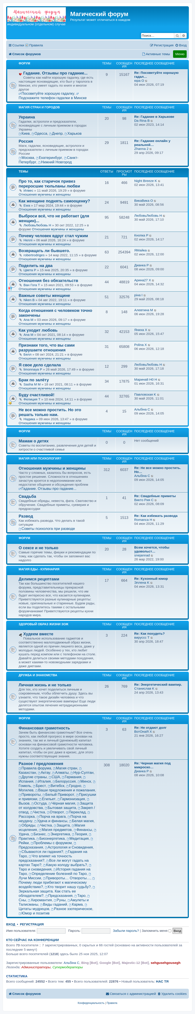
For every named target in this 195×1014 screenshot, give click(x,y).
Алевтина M (143, 310)
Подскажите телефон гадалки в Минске (53, 96)
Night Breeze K (145, 181)
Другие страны (33, 777)
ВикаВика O (143, 200)
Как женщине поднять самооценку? (54, 201)
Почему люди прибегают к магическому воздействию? (57, 883)
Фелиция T (31, 399)
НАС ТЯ (162, 981)
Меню (179, 54)
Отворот (55, 812)
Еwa (27, 205)
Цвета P (29, 270)
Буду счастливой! (36, 395)
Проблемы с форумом (51, 843)
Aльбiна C (142, 409)
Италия (43, 781)
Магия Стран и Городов (39, 107)
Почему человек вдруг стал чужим (53, 235)
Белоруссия (64, 781)
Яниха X (140, 330)
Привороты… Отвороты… (66, 878)
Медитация (78, 838)
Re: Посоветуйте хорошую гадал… (156, 74)
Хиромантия (40, 900)
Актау (44, 772)
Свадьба (27, 496)
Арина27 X (142, 280)
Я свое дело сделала (40, 365)
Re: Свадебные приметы (155, 496)
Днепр (56, 133)
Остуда (39, 803)
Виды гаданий (53, 904)
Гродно (73, 786)
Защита (62, 825)
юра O (139, 80)
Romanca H (143, 520)
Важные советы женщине (44, 295)
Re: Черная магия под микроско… (152, 765)
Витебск (56, 786)
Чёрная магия (61, 803)
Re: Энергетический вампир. (158, 684)
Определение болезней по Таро (58, 874)
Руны (60, 900)
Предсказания (59, 896)
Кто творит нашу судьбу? (68, 887)
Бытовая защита (60, 808)
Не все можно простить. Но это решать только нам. (50, 412)
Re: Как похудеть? (149, 633)
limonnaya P (32, 369)
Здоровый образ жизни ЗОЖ (43, 624)
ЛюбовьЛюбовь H (37, 225)
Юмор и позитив (34, 913)
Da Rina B (142, 120)
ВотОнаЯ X (143, 731)
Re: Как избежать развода (155, 516)
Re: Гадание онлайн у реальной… (152, 143)
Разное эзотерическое (71, 909)
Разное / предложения (41, 763)
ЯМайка (140, 250)
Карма (76, 904)
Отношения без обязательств (48, 280)
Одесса (39, 133)
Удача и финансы (50, 821)
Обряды (27, 825)
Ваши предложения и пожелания (65, 790)
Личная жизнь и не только (45, 685)
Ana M (28, 320)
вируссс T (141, 637)
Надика (29, 419)
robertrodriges (34, 255)
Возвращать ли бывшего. (44, 250)
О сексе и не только (38, 547)
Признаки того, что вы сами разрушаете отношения (47, 347)
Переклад (76, 812)
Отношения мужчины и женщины (45, 194)
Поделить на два (36, 265)
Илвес (28, 190)
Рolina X (140, 345)
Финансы (83, 830)
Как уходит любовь (38, 330)
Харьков (73, 133)
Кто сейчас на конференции (32, 940)
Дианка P (141, 265)
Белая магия (81, 821)
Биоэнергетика (51, 838)
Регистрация (32, 924)
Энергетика (59, 834)
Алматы (60, 772)
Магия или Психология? (40, 458)
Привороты (30, 794)
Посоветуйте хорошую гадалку (46, 93)
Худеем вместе (38, 634)
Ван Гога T (31, 285)
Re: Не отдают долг (150, 727)
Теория (79, 834)
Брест (39, 786)
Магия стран (65, 768)
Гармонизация (71, 799)
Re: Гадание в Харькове (154, 116)
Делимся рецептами (39, 579)
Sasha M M (32, 384)
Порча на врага (51, 816)
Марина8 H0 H (145, 379)
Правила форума (35, 768)
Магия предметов (55, 830)
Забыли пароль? (126, 930)
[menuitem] (181, 45)
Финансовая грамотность (44, 728)
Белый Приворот (58, 794)
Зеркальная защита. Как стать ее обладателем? (57, 892)
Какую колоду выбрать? (65, 865)
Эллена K (141, 582)
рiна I (138, 295)
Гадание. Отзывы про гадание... (55, 73)
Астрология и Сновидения (69, 847)
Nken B (28, 300)
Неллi (28, 240)
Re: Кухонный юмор (151, 578)
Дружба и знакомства (38, 675)
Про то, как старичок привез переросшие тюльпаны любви (49, 183)
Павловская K (145, 394)
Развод (26, 516)
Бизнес (38, 834)
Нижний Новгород (55, 162)
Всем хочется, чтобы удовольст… (151, 549)
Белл (27, 354)
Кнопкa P (141, 235)
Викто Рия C (144, 500)
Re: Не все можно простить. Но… (157, 470)
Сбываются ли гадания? (41, 852)
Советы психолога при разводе (47, 529)
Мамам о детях (34, 441)
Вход (10, 924)
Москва (26, 158)
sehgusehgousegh (166, 963)
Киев (24, 133)
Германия (71, 777)
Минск (84, 781)
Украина (27, 117)
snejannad (142, 555)
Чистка (37, 812)
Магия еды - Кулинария (39, 569)
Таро (80, 896)
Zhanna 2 (141, 149)
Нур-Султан (82, 772)
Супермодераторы (67, 967)
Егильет (47, 799)
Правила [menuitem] (36, 45)
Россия (26, 141)
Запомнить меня (156, 930)
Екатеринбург (49, 158)
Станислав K (144, 688)
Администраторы (35, 967)
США (54, 777)
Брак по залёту (34, 380)
